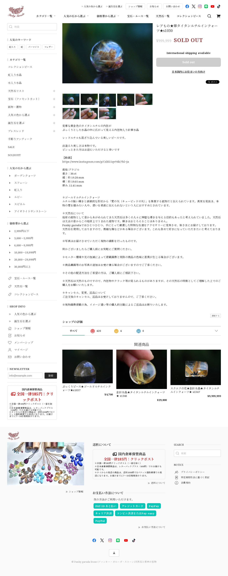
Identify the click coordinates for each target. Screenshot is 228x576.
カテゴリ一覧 (46, 16)
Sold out (188, 62)
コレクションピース (189, 16)
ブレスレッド (16, 131)
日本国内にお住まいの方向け (188, 71)
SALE (11, 147)
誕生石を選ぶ (115, 6)
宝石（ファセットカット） (24, 99)
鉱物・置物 (15, 107)
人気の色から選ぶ (93, 6)
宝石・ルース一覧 (138, 16)
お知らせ (154, 6)
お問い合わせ (173, 6)
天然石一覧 (163, 16)
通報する (216, 315)
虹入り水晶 (15, 75)
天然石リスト (16, 91)
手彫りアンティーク (20, 139)
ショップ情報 (135, 6)
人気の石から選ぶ (77, 16)
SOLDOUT (14, 155)
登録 (50, 375)
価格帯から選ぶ (108, 16)
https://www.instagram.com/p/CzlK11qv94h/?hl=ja (95, 161)
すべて (73, 331)
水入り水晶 (15, 83)
